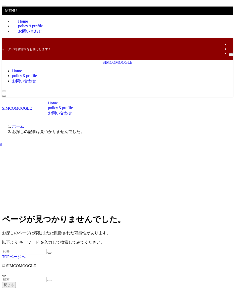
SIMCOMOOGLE (117, 62)
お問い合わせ (30, 31)
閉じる (9, 285)
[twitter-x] (230, 44)
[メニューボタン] (4, 96)
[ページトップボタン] (4, 275)
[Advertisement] (117, 173)
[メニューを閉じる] (4, 5)
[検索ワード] (24, 251)
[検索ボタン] (4, 91)
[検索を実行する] (49, 253)
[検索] (231, 54)
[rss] (230, 49)
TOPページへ (14, 257)
